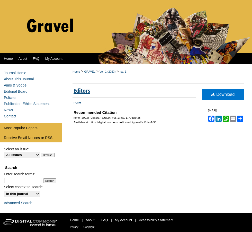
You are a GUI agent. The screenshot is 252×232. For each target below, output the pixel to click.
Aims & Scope (15, 85)
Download (223, 94)
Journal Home (15, 73)
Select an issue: (16, 149)
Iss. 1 (123, 71)
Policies (10, 98)
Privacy (74, 227)
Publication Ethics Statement (27, 104)
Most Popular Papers (21, 128)
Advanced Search (18, 203)
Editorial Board (16, 91)
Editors (82, 90)
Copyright (88, 227)
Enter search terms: (19, 174)
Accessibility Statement (156, 220)
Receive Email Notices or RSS (28, 138)
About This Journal (19, 79)
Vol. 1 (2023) (107, 71)
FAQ (104, 220)
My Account (123, 220)
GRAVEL (89, 71)
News (8, 110)
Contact (10, 116)
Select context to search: (23, 187)
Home (76, 71)
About (90, 220)
